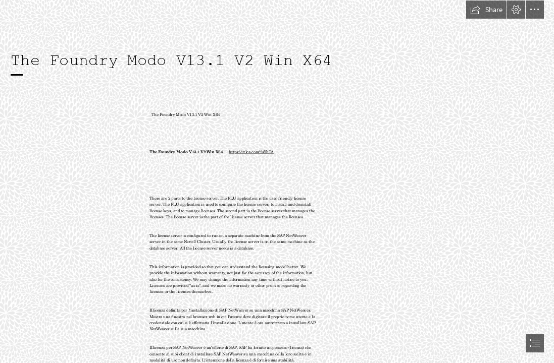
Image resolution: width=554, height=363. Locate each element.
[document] (277, 181)
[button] (486, 10)
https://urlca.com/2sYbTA (251, 151)
